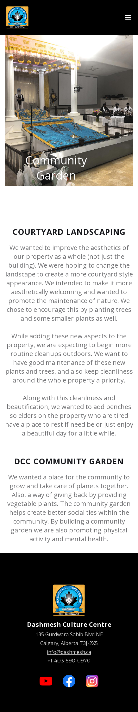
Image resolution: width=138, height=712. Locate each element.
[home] (17, 17)
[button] (128, 17)
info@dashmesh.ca (69, 652)
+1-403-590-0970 (69, 661)
